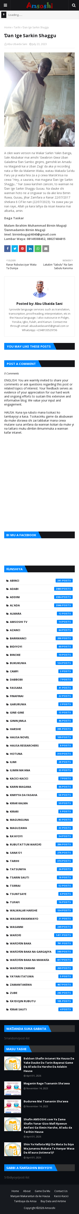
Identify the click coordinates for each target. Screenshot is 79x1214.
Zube (41, 993)
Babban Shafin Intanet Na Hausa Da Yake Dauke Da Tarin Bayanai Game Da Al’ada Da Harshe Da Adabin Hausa (49, 1064)
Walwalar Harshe (41, 910)
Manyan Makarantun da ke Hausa (30, 1196)
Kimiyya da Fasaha (41, 795)
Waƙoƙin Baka (41, 943)
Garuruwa (41, 704)
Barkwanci (41, 638)
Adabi (41, 589)
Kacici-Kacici (41, 778)
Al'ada (41, 605)
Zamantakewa (41, 985)
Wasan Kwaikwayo (41, 919)
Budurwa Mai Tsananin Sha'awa (46, 1101)
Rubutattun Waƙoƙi (41, 844)
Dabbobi (41, 679)
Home (8, 27)
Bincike (41, 655)
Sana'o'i (41, 853)
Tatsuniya (41, 869)
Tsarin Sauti (41, 877)
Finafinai (41, 696)
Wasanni (41, 927)
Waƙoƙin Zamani (41, 968)
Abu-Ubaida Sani (17, 44)
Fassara (41, 688)
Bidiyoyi (41, 646)
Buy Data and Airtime (53, 1201)
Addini (41, 597)
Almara (41, 613)
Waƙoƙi (41, 935)
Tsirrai (41, 886)
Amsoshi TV (41, 622)
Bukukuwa (41, 663)
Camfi (41, 671)
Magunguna (41, 820)
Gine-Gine (41, 712)
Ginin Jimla (41, 721)
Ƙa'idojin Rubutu (41, 1001)
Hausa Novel (41, 737)
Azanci (41, 630)
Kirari (41, 811)
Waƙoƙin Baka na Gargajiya (41, 952)
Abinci (41, 580)
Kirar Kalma (41, 803)
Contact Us (60, 1191)
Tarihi (17, 27)
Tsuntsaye (41, 894)
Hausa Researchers (41, 745)
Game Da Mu (42, 1191)
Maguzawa (41, 828)
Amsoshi (50, 1208)
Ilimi (41, 762)
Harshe (41, 729)
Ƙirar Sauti (41, 1009)
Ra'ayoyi (41, 836)
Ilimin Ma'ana (41, 770)
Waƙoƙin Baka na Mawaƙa (41, 960)
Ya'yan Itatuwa (41, 976)
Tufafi (41, 902)
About (27, 1191)
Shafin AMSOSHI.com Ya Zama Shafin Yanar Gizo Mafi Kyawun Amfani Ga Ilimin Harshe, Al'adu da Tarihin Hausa (48, 1125)
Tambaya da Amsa (25, 1201)
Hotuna (41, 754)
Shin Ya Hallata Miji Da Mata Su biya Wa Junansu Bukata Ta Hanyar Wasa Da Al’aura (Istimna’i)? (49, 1148)
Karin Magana (41, 787)
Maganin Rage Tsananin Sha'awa (47, 1083)
